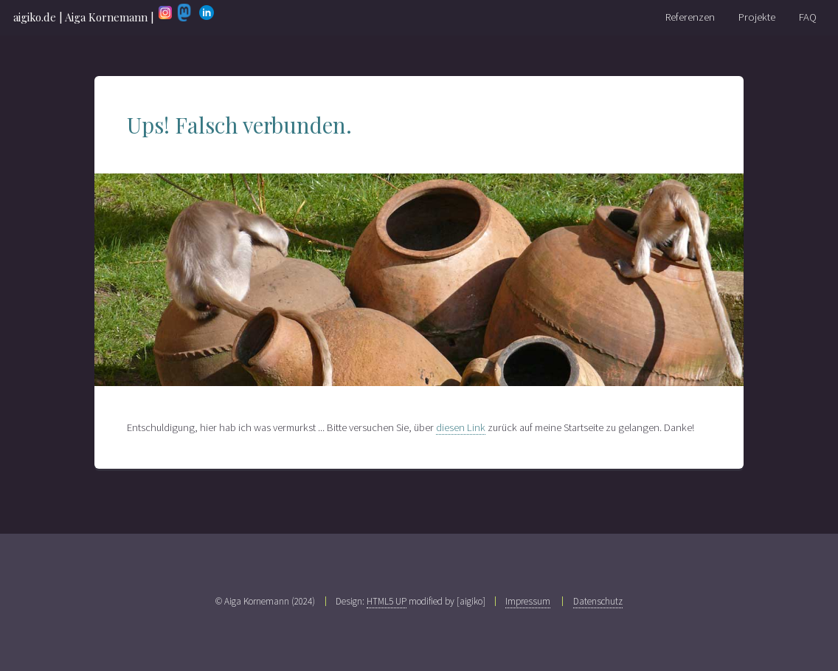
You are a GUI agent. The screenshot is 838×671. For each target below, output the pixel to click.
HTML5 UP (386, 601)
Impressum (527, 601)
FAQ (808, 17)
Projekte (756, 17)
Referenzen (690, 17)
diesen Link (460, 427)
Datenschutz (598, 601)
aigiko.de (34, 17)
